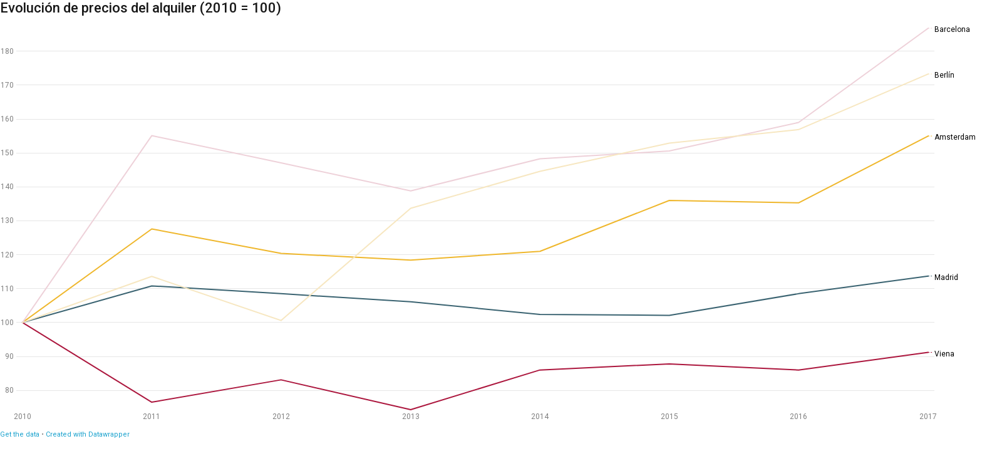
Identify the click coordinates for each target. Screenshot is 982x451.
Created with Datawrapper (88, 434)
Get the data (19, 434)
